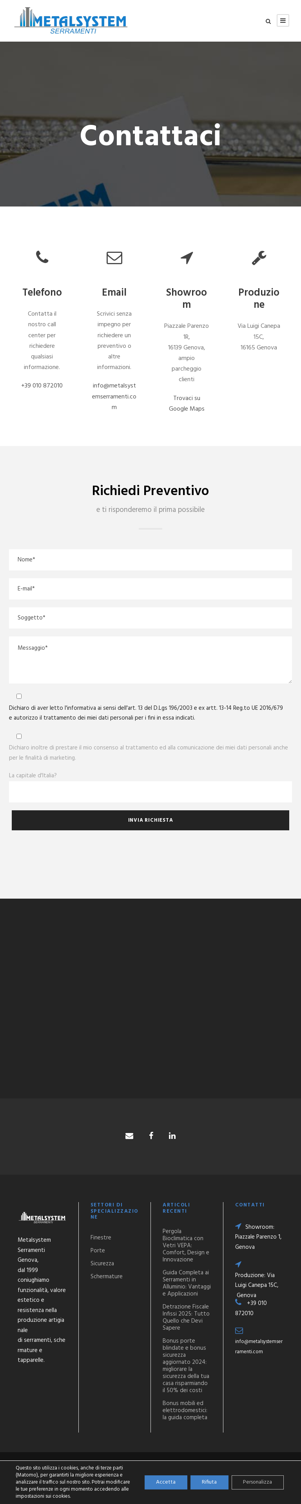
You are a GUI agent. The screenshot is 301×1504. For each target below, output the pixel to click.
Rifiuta (208, 1482)
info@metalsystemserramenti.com (114, 396)
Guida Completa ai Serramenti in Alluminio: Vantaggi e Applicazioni (187, 1283)
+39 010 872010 (42, 386)
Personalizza (257, 1482)
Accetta (164, 1482)
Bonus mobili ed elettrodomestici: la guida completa (185, 1410)
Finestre (101, 1238)
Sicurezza (102, 1263)
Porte (98, 1250)
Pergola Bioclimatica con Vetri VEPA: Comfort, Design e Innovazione (186, 1246)
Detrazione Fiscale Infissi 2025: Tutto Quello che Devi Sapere (186, 1317)
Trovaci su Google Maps (187, 403)
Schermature (107, 1276)
